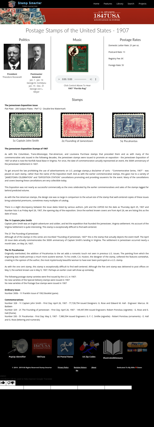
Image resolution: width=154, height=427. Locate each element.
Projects (142, 3)
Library (119, 3)
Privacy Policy (63, 367)
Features (108, 3)
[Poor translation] (11, 383)
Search (131, 3)
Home (96, 3)
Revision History (80, 367)
